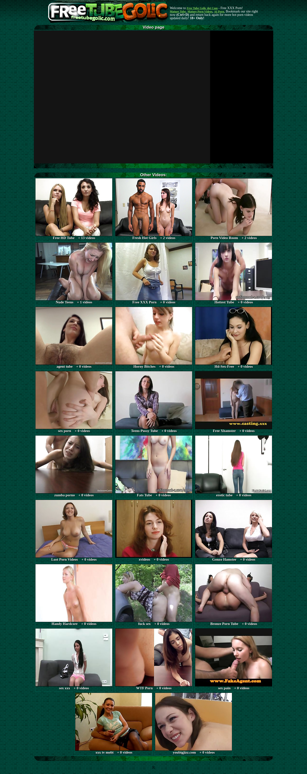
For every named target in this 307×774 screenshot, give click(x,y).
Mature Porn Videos (200, 11)
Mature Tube (178, 11)
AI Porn (219, 11)
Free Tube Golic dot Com (202, 8)
